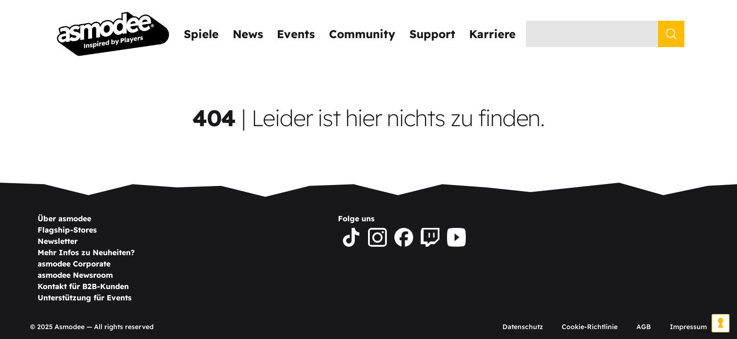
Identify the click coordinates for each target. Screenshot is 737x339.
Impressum (688, 327)
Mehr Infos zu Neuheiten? (86, 252)
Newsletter (58, 241)
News (248, 34)
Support (432, 34)
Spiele (201, 34)
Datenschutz (522, 327)
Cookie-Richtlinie (590, 327)
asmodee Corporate (74, 263)
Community (362, 34)
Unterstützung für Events (85, 297)
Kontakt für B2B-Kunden (83, 286)
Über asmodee (64, 218)
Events (296, 34)
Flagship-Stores (67, 229)
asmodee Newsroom (75, 275)
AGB (643, 327)
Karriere (492, 34)
